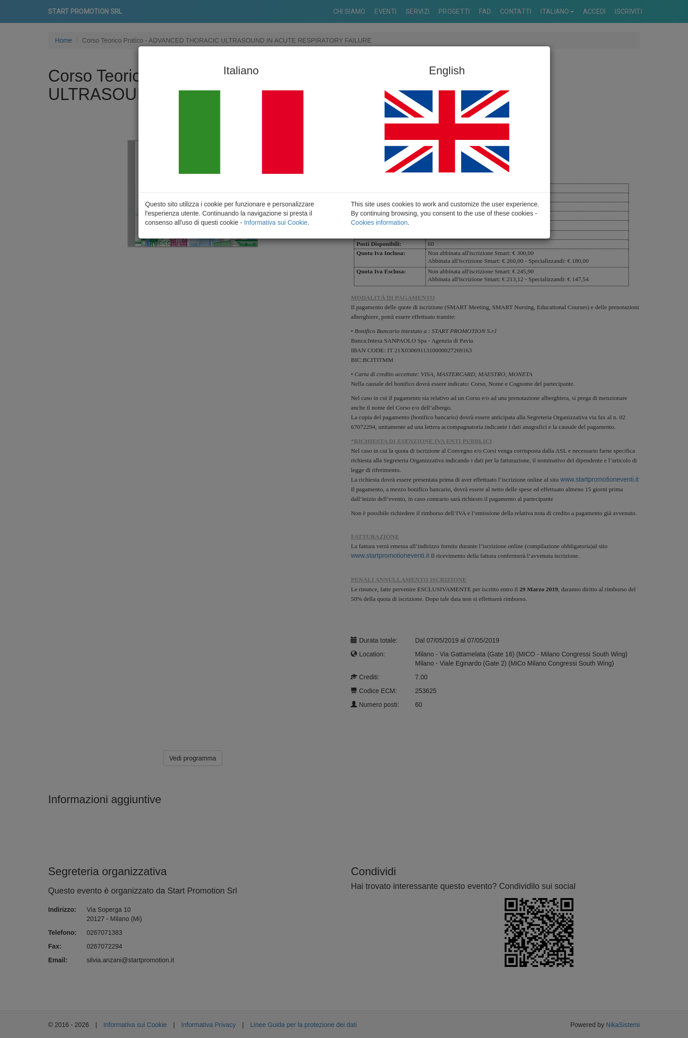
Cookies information (379, 222)
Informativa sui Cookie (276, 222)
